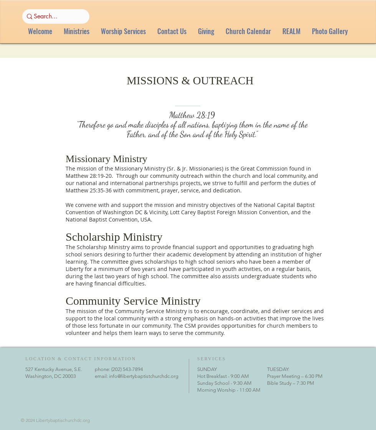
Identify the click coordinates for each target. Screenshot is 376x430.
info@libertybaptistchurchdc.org (143, 376)
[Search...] (53, 16)
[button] (76, 31)
